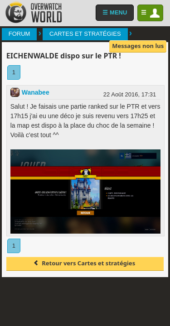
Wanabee (35, 92)
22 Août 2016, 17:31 (129, 94)
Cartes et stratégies (85, 33)
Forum (19, 33)
